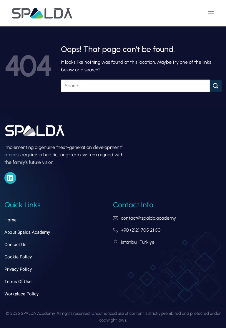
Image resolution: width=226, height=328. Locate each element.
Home (10, 220)
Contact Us (15, 244)
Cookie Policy (18, 257)
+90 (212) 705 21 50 (141, 230)
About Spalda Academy (27, 232)
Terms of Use (17, 281)
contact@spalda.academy (148, 218)
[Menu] (210, 13)
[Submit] (216, 85)
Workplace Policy (21, 294)
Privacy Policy (18, 269)
